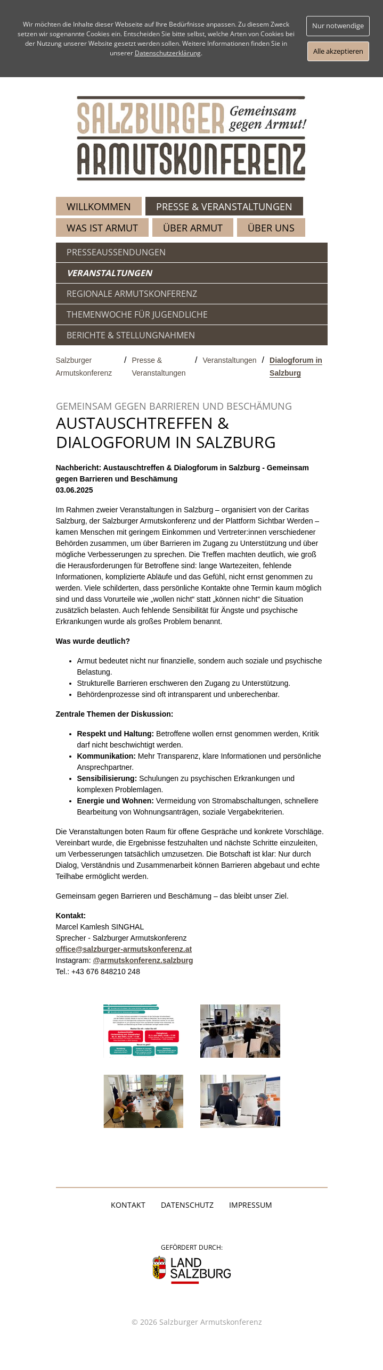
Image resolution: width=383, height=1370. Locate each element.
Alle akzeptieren (338, 51)
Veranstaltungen (229, 360)
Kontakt (128, 1205)
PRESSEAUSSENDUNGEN (116, 252)
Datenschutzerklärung (168, 52)
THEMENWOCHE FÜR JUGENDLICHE (137, 314)
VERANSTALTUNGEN (109, 273)
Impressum (250, 1205)
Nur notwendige (338, 25)
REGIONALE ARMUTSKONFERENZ (132, 294)
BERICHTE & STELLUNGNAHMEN (131, 335)
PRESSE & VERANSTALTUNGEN (224, 206)
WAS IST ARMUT (102, 227)
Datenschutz (187, 1205)
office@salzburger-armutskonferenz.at (124, 949)
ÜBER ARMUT (193, 227)
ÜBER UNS (271, 227)
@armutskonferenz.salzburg (143, 960)
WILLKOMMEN (99, 206)
